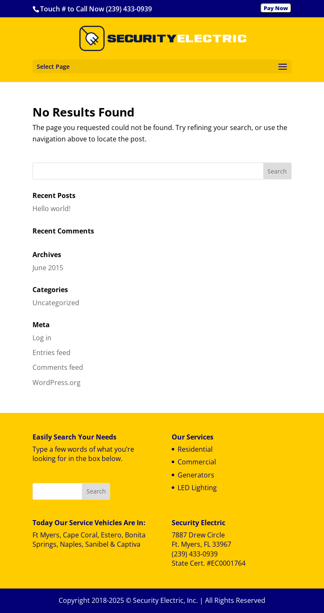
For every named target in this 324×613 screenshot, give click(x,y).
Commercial (197, 462)
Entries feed (51, 352)
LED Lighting (197, 487)
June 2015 (47, 267)
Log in (41, 337)
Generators (196, 475)
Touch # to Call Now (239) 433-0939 (96, 9)
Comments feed (57, 367)
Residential (195, 449)
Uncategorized (55, 302)
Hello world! (51, 208)
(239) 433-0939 (195, 554)
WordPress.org (56, 382)
